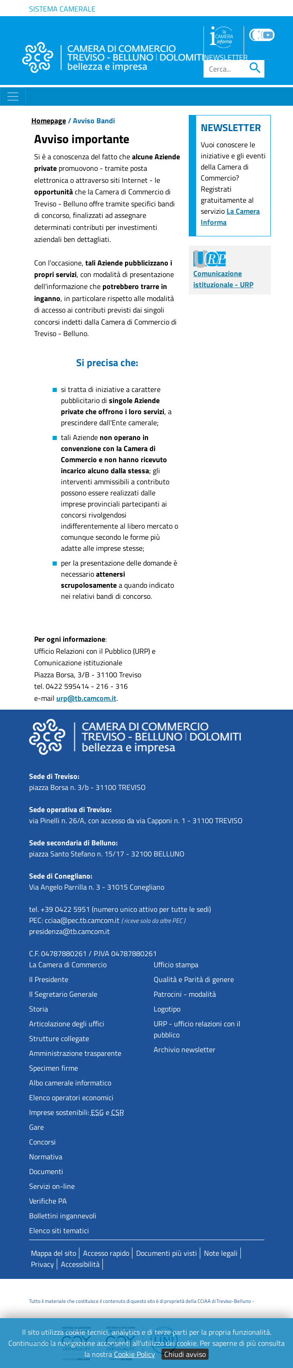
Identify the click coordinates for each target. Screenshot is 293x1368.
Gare (36, 1127)
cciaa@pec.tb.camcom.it (82, 920)
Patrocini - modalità (185, 994)
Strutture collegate (59, 1038)
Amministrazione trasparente (75, 1053)
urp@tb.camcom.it (86, 698)
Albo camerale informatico (70, 1082)
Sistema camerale (62, 8)
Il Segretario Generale (63, 994)
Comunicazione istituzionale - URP (223, 271)
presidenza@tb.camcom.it (69, 931)
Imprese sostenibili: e (76, 1112)
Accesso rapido (106, 1253)
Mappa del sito (53, 1253)
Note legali (221, 1253)
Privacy (42, 1264)
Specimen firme (53, 1067)
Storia (38, 1008)
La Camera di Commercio (68, 964)
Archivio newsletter (184, 1049)
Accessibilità (80, 1264)
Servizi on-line (52, 1186)
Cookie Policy (134, 1354)
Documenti (46, 1171)
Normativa (45, 1156)
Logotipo (167, 1008)
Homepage (48, 120)
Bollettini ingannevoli (62, 1215)
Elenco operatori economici (71, 1097)
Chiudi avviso (185, 1354)
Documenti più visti (166, 1253)
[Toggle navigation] (13, 96)
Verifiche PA (48, 1200)
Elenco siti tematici (59, 1230)
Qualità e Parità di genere (194, 979)
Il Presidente (48, 979)
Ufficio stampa (176, 964)
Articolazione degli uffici (66, 1023)
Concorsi (42, 1141)
